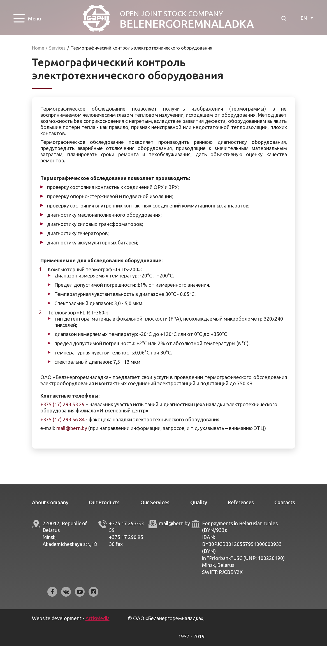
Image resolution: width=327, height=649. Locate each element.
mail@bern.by (71, 432)
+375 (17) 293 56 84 (62, 423)
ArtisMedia (97, 621)
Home (38, 51)
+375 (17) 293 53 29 (62, 408)
